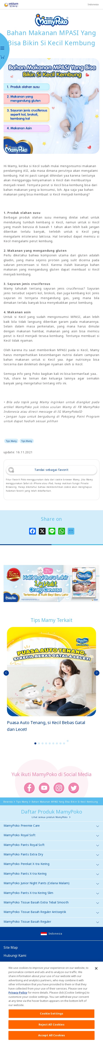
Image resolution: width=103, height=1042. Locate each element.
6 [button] (53, 743)
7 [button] (57, 743)
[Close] (96, 971)
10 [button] (67, 741)
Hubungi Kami (15, 955)
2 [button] (39, 743)
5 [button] (49, 743)
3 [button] (42, 743)
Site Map (11, 947)
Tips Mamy (11, 441)
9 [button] (64, 743)
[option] (51, 680)
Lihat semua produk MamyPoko (50, 817)
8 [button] (60, 743)
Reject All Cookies (51, 1027)
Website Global (16, 963)
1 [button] (35, 743)
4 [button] (46, 743)
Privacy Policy (17, 995)
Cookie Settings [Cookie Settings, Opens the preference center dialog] (51, 1016)
